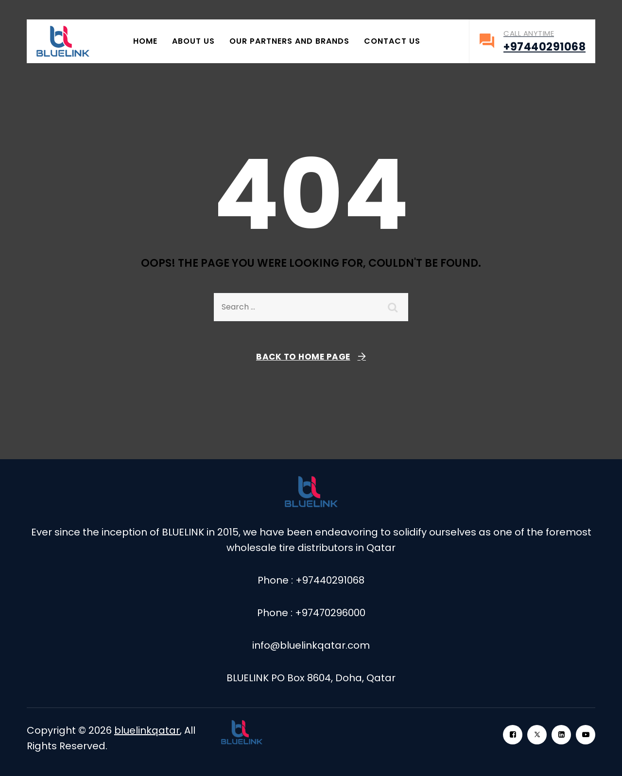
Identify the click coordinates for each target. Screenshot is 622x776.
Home (145, 41)
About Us (193, 41)
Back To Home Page (303, 356)
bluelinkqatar (147, 730)
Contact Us (392, 41)
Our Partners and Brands (289, 41)
